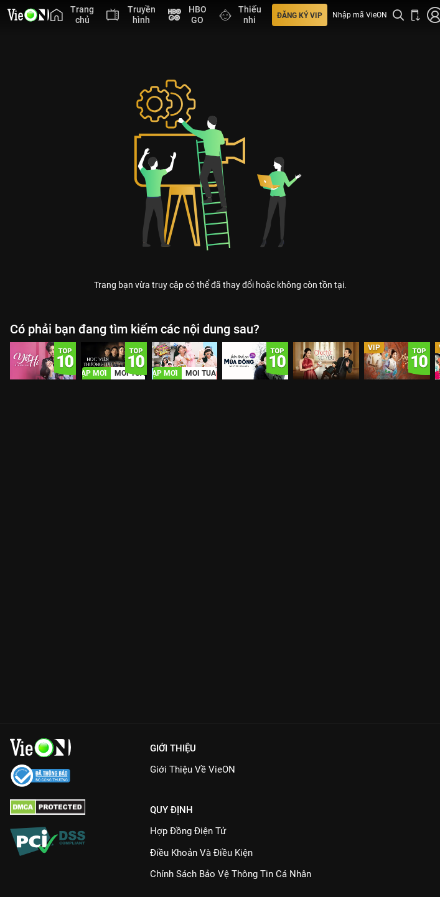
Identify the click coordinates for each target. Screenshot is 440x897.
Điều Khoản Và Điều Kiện (201, 852)
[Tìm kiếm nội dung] (398, 15)
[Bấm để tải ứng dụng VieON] (416, 15)
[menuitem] (72, 15)
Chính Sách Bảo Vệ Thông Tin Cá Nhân (230, 874)
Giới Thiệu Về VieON (192, 769)
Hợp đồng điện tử (188, 831)
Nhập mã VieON (359, 15)
